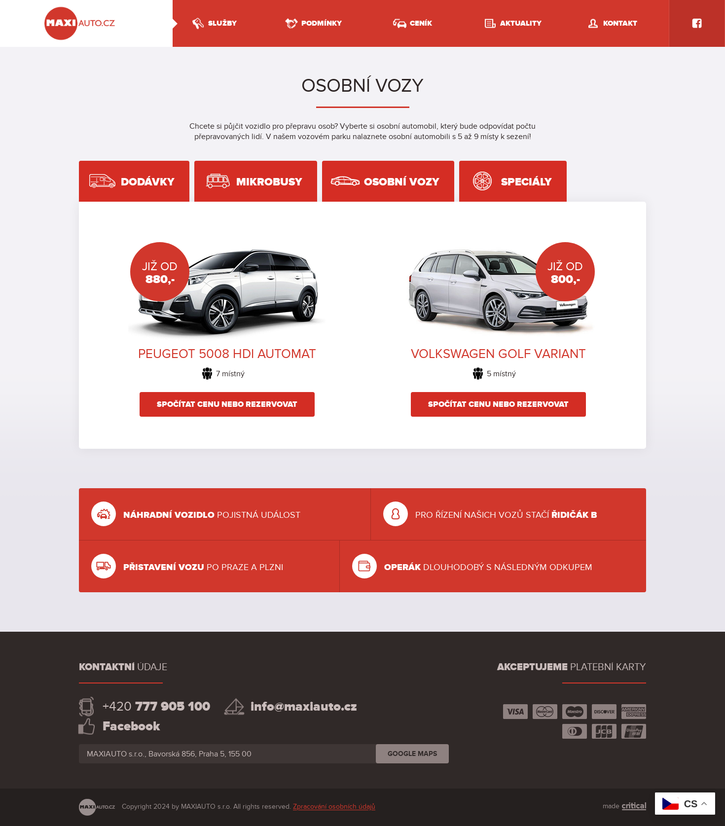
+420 (156, 707)
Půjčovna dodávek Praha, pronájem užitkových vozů (86, 23)
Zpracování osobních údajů (334, 807)
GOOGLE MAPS (412, 754)
